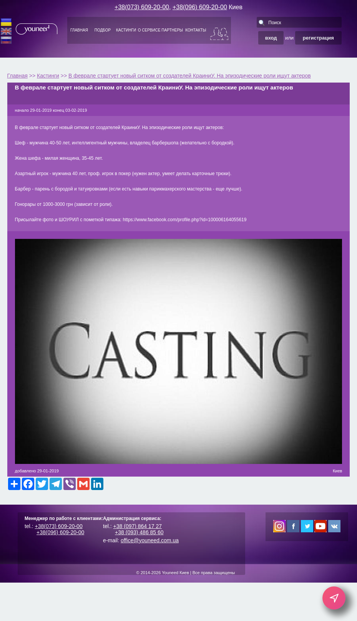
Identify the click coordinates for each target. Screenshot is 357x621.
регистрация (318, 38)
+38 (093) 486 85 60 (139, 532)
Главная (17, 76)
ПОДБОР (103, 30)
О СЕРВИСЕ (149, 30)
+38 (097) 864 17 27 (137, 526)
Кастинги (48, 76)
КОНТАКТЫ (195, 30)
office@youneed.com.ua (150, 540)
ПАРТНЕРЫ (172, 30)
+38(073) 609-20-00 (142, 7)
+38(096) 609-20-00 (200, 7)
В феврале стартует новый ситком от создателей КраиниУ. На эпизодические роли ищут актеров (189, 76)
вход (271, 38)
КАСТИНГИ (126, 30)
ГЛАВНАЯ (79, 30)
